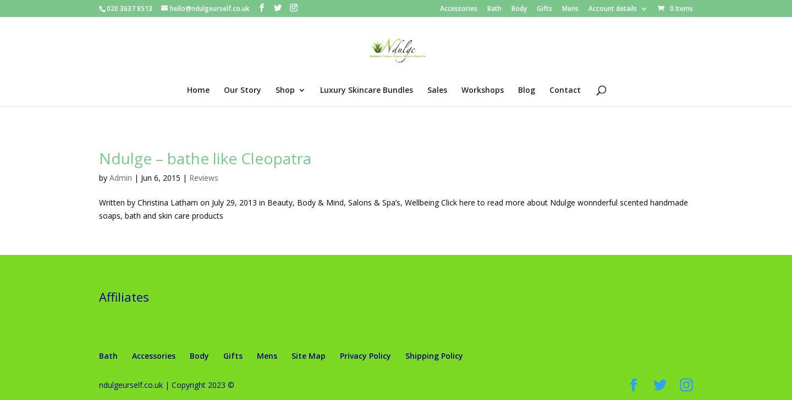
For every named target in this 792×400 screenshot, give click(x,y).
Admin (120, 178)
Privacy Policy (365, 356)
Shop (285, 90)
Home (198, 90)
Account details (612, 9)
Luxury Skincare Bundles (366, 90)
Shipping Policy (434, 356)
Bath (494, 9)
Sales (437, 90)
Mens (570, 9)
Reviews (203, 178)
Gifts (544, 9)
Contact (565, 90)
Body (519, 9)
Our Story (242, 90)
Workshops (482, 90)
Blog (526, 90)
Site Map (309, 356)
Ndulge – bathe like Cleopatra (205, 158)
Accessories (458, 9)
